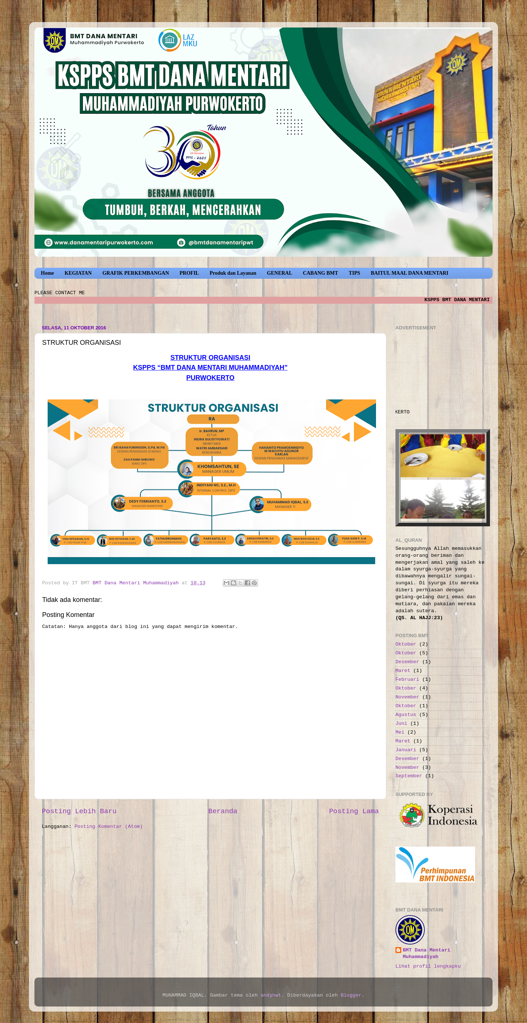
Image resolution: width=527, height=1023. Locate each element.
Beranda (222, 811)
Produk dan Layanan (233, 273)
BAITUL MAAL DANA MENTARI (410, 273)
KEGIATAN (78, 273)
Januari (405, 750)
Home (47, 273)
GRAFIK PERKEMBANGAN (135, 273)
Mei (399, 732)
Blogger (351, 995)
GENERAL (279, 273)
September (408, 776)
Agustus (405, 714)
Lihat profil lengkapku (428, 966)
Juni (401, 723)
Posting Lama (354, 811)
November (407, 697)
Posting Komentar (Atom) (108, 826)
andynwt (271, 995)
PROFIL (189, 273)
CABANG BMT (320, 273)
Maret (402, 670)
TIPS (354, 273)
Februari (407, 679)
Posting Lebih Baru (79, 811)
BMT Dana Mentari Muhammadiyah (426, 953)
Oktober (405, 644)
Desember (407, 662)
